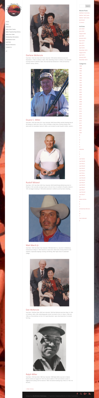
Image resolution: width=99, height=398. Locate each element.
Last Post (8, 42)
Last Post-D (82, 166)
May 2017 (81, 43)
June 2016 (81, 45)
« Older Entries (30, 389)
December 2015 (83, 50)
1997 (80, 82)
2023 (80, 132)
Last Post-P (82, 182)
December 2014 (83, 59)
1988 (80, 66)
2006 (80, 99)
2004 (80, 94)
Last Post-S (82, 187)
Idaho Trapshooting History (13, 32)
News (7, 24)
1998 (80, 85)
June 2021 (81, 31)
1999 (80, 87)
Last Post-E (82, 168)
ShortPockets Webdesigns (40, 396)
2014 (80, 113)
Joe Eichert (82, 20)
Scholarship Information (12, 37)
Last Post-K (82, 175)
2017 (80, 123)
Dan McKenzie (32, 309)
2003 (80, 92)
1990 (80, 71)
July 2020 (81, 36)
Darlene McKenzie (34, 55)
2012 (80, 109)
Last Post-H (82, 170)
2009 (80, 104)
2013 (80, 111)
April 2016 (82, 48)
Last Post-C (82, 163)
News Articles (82, 199)
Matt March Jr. (32, 245)
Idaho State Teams (11, 29)
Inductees (8, 27)
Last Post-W (82, 192)
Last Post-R (82, 185)
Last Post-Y (82, 194)
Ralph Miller (31, 374)
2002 (80, 90)
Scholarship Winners (84, 209)
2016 (80, 118)
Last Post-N (82, 180)
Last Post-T (82, 190)
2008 (80, 101)
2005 (80, 97)
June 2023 (81, 29)
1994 (80, 78)
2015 (80, 116)
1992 (80, 75)
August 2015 (82, 52)
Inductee (81, 149)
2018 (80, 125)
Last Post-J (82, 173)
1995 (80, 80)
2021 (80, 130)
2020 (80, 128)
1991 (80, 73)
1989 (80, 68)
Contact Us (9, 47)
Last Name (82, 159)
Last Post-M (82, 178)
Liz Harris (81, 22)
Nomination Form (10, 39)
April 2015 (82, 55)
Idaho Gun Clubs (10, 34)
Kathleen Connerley (84, 13)
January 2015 (82, 57)
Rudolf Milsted (33, 182)
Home (7, 21)
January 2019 (82, 38)
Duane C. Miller (33, 119)
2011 (80, 106)
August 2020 (82, 33)
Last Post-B (82, 161)
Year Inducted (83, 218)
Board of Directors (11, 44)
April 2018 (82, 40)
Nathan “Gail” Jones (84, 15)
